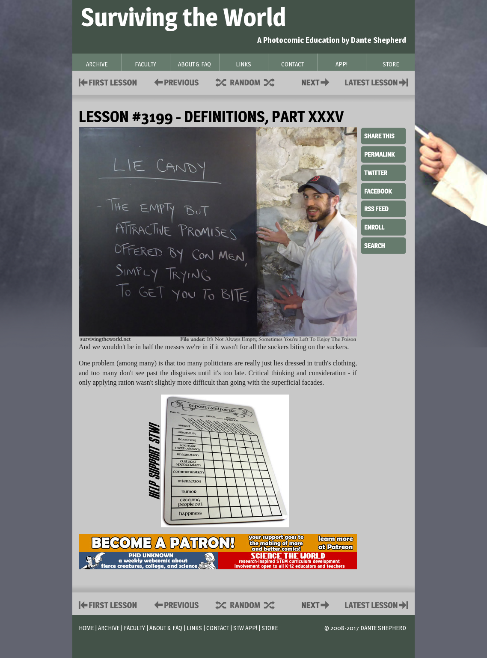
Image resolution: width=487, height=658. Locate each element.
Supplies (251, 82)
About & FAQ (165, 627)
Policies (175, 82)
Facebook (383, 190)
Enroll (383, 226)
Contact (317, 82)
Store (269, 627)
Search (383, 244)
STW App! (245, 627)
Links (194, 627)
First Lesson (108, 82)
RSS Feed (383, 208)
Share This (383, 136)
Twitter (383, 172)
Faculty (134, 627)
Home (86, 627)
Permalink (383, 154)
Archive (108, 627)
